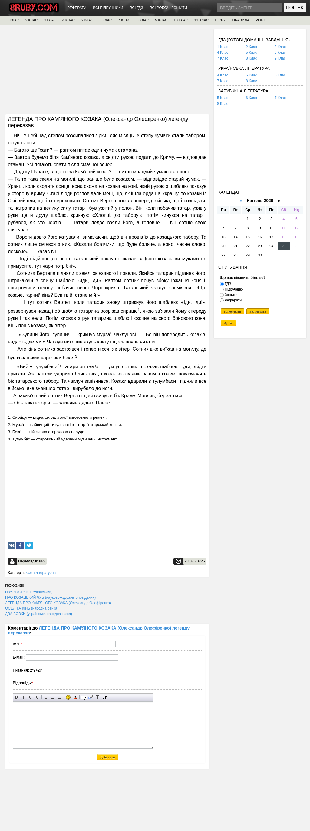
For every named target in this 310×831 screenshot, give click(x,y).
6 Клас (280, 52)
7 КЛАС (124, 20)
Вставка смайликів (68, 697)
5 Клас (251, 52)
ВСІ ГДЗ (136, 8)
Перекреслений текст (37, 697)
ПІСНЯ (220, 20)
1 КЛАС (13, 20)
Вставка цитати (90, 697)
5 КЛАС (87, 20)
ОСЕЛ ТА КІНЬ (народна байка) (31, 608)
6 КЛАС (105, 20)
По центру (52, 697)
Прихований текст (83, 697)
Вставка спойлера (104, 697)
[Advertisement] (107, 71)
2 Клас (251, 47)
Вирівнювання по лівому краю (45, 697)
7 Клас (222, 58)
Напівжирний (16, 697)
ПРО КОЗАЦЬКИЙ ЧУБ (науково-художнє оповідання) (50, 597)
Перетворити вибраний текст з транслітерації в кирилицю (97, 697)
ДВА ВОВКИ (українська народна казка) (38, 614)
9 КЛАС (161, 20)
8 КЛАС (143, 20)
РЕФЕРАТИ (76, 8)
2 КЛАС (31, 20)
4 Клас (222, 52)
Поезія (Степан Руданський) (28, 592)
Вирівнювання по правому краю (59, 697)
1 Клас (222, 47)
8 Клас (251, 58)
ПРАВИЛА (240, 20)
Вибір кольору (75, 697)
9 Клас (280, 58)
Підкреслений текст (30, 697)
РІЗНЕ (261, 20)
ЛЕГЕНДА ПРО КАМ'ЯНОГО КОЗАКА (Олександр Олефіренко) (58, 603)
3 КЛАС (50, 20)
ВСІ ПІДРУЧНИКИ (108, 8)
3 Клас (280, 47)
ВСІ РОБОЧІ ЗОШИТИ (168, 8)
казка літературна (41, 573)
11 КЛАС (201, 20)
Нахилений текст (23, 697)
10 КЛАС (181, 20)
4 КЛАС (68, 20)
